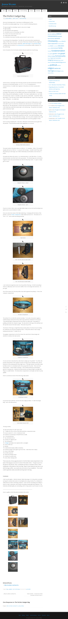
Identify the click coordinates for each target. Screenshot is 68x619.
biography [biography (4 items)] (59, 36)
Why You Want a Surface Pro (11, 585)
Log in (50, 19)
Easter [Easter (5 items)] (51, 46)
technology (17, 589)
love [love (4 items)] (59, 60)
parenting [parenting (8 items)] (59, 62)
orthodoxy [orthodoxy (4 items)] (53, 62)
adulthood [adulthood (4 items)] (54, 34)
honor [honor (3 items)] (49, 58)
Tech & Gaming (23, 10)
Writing (9, 10)
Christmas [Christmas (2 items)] (59, 41)
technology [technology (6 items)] (57, 71)
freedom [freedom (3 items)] (49, 51)
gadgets (10, 589)
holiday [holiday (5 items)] (53, 56)
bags (7, 589)
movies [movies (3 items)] (62, 60)
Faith (4, 10)
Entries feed (52, 21)
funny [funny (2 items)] (49, 53)
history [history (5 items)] (49, 56)
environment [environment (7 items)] (54, 48)
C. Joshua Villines (8, 18)
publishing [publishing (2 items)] (59, 65)
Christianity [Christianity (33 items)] (53, 41)
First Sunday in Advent (56, 103)
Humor (31, 10)
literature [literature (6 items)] (55, 60)
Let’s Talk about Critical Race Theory (57, 84)
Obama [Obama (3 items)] (49, 62)
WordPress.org (52, 26)
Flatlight (7, 443)
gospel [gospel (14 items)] (62, 53)
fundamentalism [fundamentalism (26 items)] (58, 51)
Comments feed (52, 23)
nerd (14, 589)
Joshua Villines (9, 4)
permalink (28, 589)
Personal (38, 10)
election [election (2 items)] (49, 48)
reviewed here (21, 45)
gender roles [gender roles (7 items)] (56, 53)
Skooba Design (37, 43)
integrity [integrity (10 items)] (50, 60)
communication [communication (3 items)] (61, 43)
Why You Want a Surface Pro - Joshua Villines (15, 606)
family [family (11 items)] (60, 48)
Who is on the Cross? (53, 91)
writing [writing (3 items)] (52, 73)
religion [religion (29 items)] (51, 68)
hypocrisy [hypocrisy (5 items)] (52, 58)
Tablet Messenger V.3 (27, 43)
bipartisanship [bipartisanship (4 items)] (51, 38)
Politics (15, 10)
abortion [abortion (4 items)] (50, 34)
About (44, 10)
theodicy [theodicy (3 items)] (61, 71)
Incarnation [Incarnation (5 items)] (58, 58)
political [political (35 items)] (53, 65)
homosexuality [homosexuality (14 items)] (60, 56)
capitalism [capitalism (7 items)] (57, 38)
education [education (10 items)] (61, 46)
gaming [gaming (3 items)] (51, 53)
